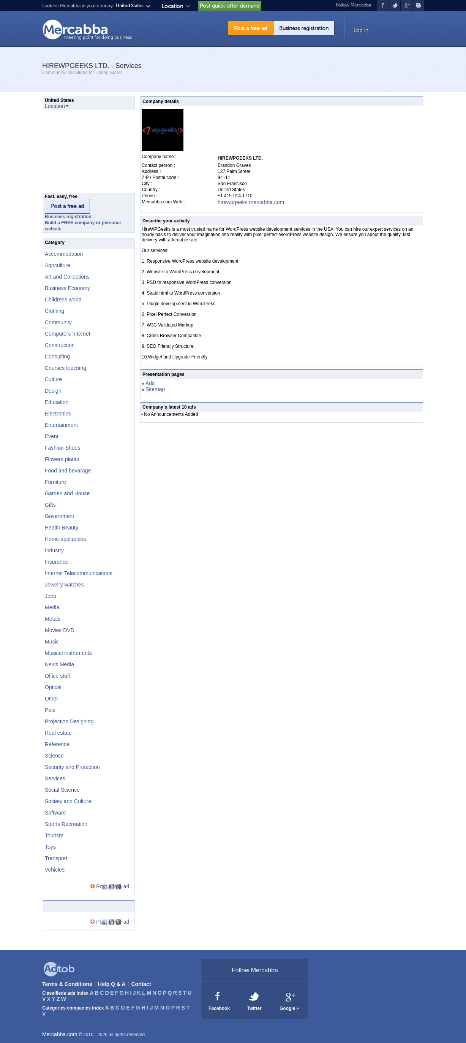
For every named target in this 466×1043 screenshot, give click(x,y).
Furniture (55, 482)
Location (172, 6)
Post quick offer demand (229, 6)
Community (58, 322)
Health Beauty (61, 528)
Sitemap (155, 389)
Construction (60, 345)
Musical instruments (68, 653)
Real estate (58, 733)
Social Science (62, 790)
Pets (50, 710)
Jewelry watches (64, 585)
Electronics (58, 414)
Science (54, 756)
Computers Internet (67, 334)
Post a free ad (250, 28)
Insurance (56, 562)
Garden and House (67, 493)
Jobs (50, 596)
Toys (50, 847)
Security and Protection (72, 767)
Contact (141, 984)
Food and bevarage (68, 471)
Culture (53, 379)
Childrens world (63, 299)
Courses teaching (65, 368)
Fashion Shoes (62, 448)
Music (52, 642)
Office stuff (57, 676)
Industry (54, 550)
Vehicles (55, 870)
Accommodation (64, 254)
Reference (57, 744)
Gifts (50, 505)
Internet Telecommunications (78, 573)
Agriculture (57, 265)
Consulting (57, 356)
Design (53, 391)
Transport (56, 858)
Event (51, 436)
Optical (53, 687)
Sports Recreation (66, 824)
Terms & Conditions (67, 984)
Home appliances (65, 539)
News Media (59, 664)
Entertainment (61, 425)
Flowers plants (62, 459)
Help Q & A (112, 984)
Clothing (54, 311)
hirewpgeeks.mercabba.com (251, 202)
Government (59, 516)
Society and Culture (68, 801)
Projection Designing (69, 721)
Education (56, 402)
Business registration (304, 28)
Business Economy (67, 288)
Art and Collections (67, 277)
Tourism (54, 835)
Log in (361, 30)
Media (52, 607)
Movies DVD (59, 630)
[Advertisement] (81, 154)
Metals (52, 619)
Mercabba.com (59, 1034)
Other (51, 699)
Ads (150, 383)
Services (55, 778)
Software (55, 813)
